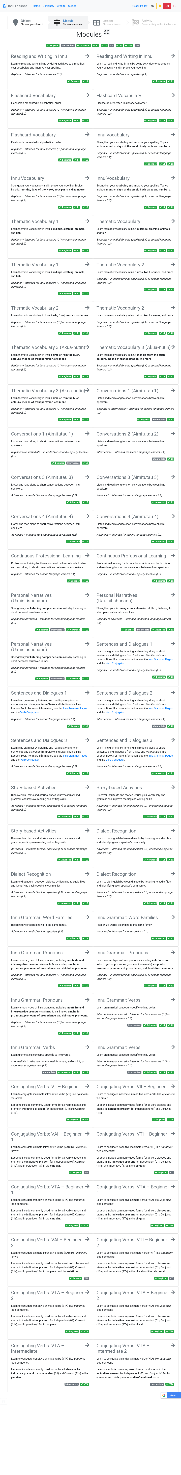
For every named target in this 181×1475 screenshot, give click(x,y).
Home (36, 6)
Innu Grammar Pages (160, 659)
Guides (72, 6)
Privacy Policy (139, 6)
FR (174, 6)
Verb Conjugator (115, 663)
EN (167, 6)
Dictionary (48, 6)
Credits (61, 6)
